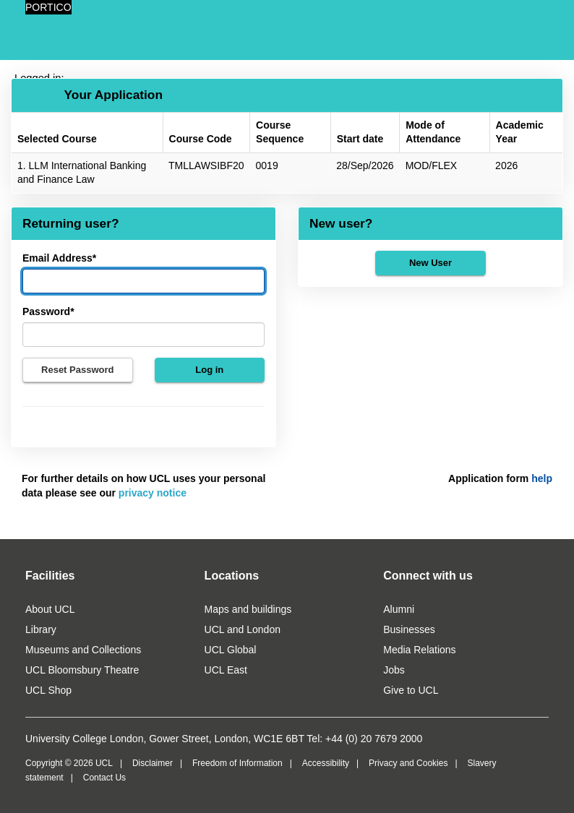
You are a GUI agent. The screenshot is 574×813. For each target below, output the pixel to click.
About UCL (49, 609)
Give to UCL (410, 690)
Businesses (409, 629)
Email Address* (59, 258)
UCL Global (231, 649)
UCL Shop (48, 690)
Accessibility (325, 763)
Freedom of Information (237, 763)
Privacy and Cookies (408, 763)
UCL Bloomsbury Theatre (82, 670)
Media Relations (419, 649)
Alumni (398, 609)
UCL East (226, 670)
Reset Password (77, 369)
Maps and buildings (248, 609)
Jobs (394, 670)
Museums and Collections (83, 649)
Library (40, 629)
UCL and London (242, 629)
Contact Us (104, 778)
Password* (48, 311)
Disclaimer (152, 763)
